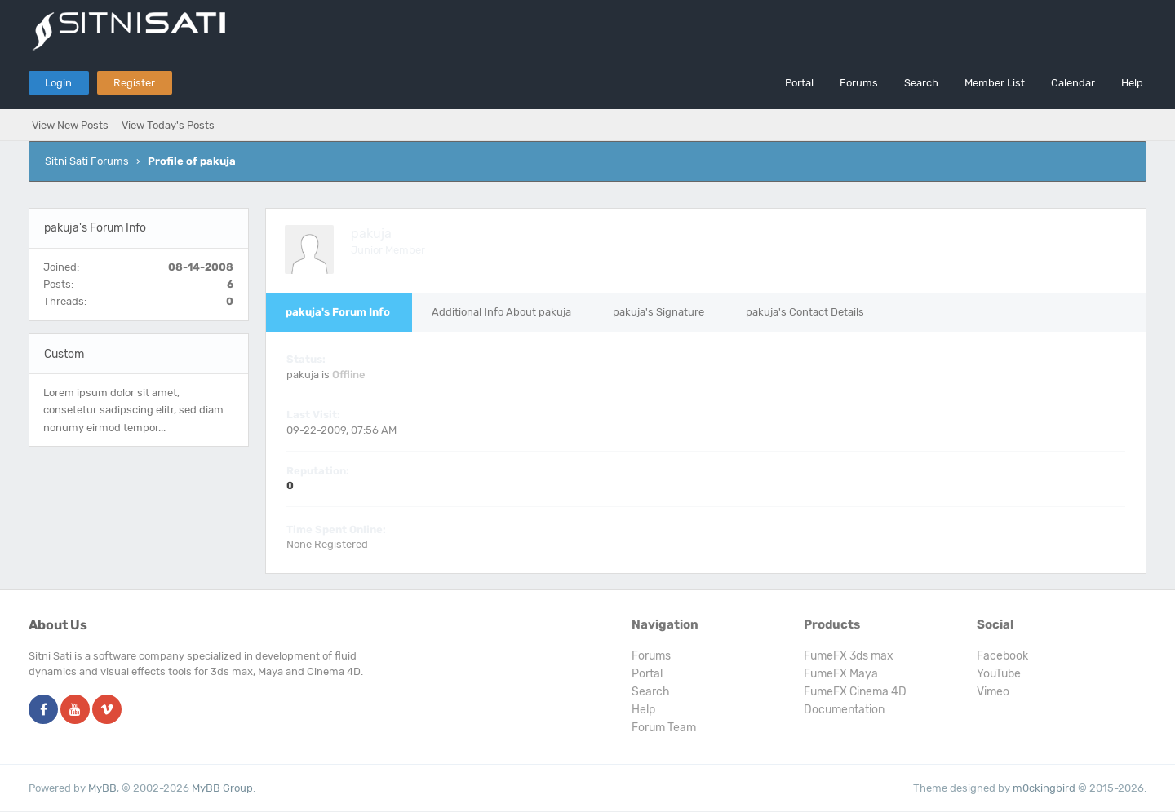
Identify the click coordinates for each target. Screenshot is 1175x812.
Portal (799, 83)
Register (134, 83)
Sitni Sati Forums (87, 161)
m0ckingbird (1044, 788)
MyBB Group (222, 788)
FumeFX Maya (841, 674)
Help (1132, 83)
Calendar (1073, 83)
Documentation (844, 710)
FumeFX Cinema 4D (855, 692)
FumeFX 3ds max (848, 656)
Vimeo (993, 692)
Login (58, 83)
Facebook (1002, 656)
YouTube (999, 674)
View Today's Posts (168, 125)
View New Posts (70, 125)
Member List (994, 83)
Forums (859, 83)
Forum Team (664, 728)
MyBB (102, 788)
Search (921, 83)
